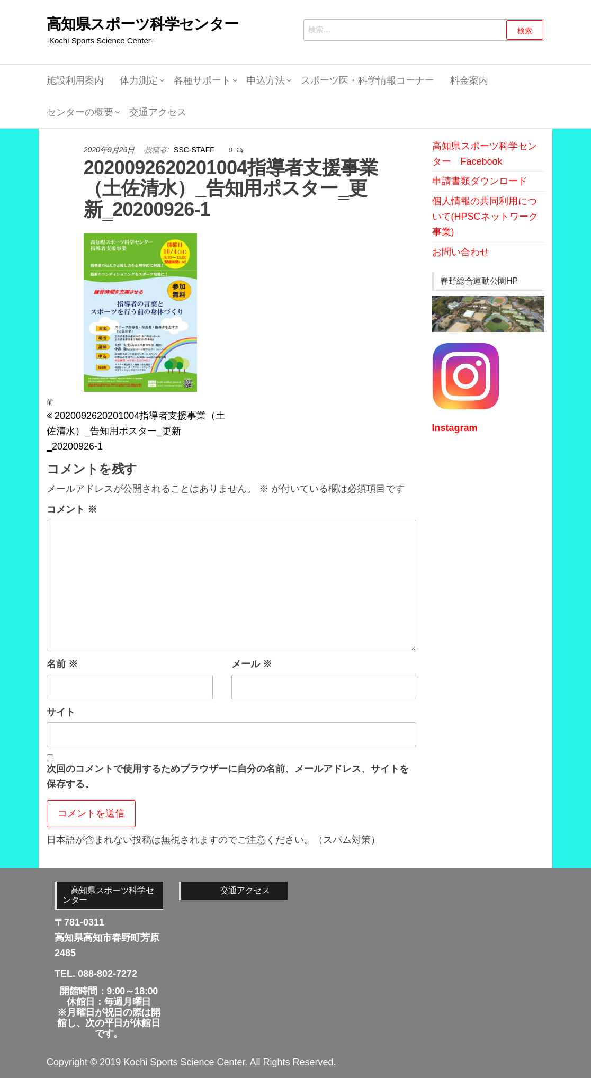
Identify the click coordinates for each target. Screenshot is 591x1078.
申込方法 (266, 80)
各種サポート (202, 80)
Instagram (455, 428)
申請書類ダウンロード (479, 181)
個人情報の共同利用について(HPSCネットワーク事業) (485, 216)
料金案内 (469, 80)
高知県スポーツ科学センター (143, 24)
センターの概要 (80, 112)
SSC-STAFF (195, 150)
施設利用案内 (75, 80)
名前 (62, 664)
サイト (61, 712)
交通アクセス (157, 112)
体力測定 (139, 80)
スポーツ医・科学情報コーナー (367, 80)
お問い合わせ (460, 252)
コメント (72, 509)
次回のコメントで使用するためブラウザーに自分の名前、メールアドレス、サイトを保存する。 (228, 776)
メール (251, 664)
